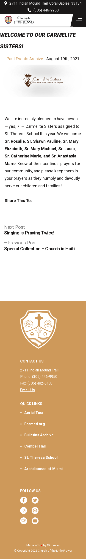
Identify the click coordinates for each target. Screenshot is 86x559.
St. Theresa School (41, 457)
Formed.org (34, 424)
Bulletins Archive (39, 435)
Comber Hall (35, 446)
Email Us (27, 390)
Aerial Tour (34, 413)
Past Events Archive (25, 58)
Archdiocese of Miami (43, 469)
